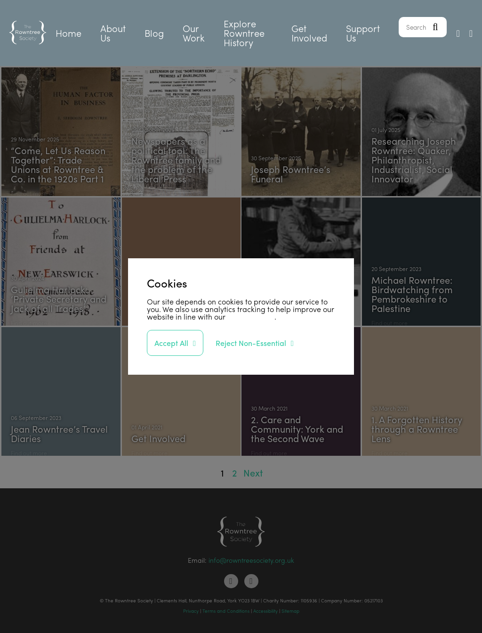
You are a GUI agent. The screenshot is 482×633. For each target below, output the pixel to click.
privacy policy (250, 316)
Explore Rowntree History (244, 32)
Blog (154, 33)
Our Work (194, 32)
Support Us (363, 32)
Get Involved (309, 32)
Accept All (171, 342)
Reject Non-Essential (251, 342)
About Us (113, 32)
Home (68, 33)
